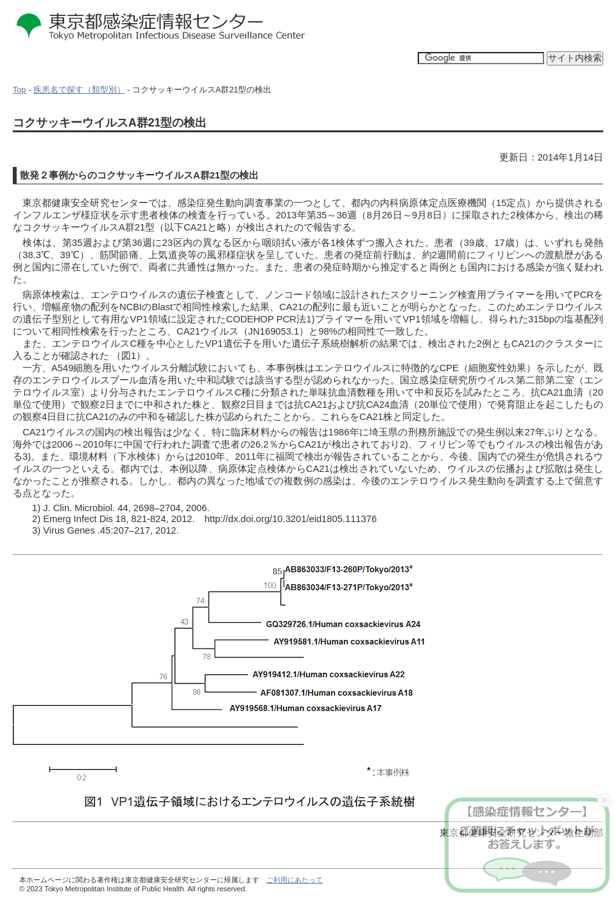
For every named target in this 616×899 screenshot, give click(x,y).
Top (19, 89)
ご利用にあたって (294, 880)
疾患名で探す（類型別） (79, 89)
